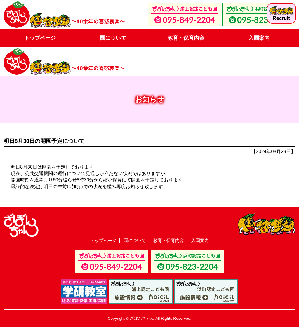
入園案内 (259, 38)
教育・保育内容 (186, 38)
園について (113, 38)
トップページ (40, 38)
